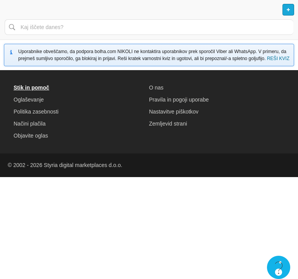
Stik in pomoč (31, 87)
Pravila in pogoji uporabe (179, 99)
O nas (156, 87)
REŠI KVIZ (278, 58)
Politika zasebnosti (36, 111)
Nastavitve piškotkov (174, 111)
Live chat (278, 267)
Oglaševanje (29, 99)
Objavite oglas (31, 136)
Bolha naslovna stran (149, 10)
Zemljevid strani (168, 124)
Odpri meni (9, 9)
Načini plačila (29, 124)
